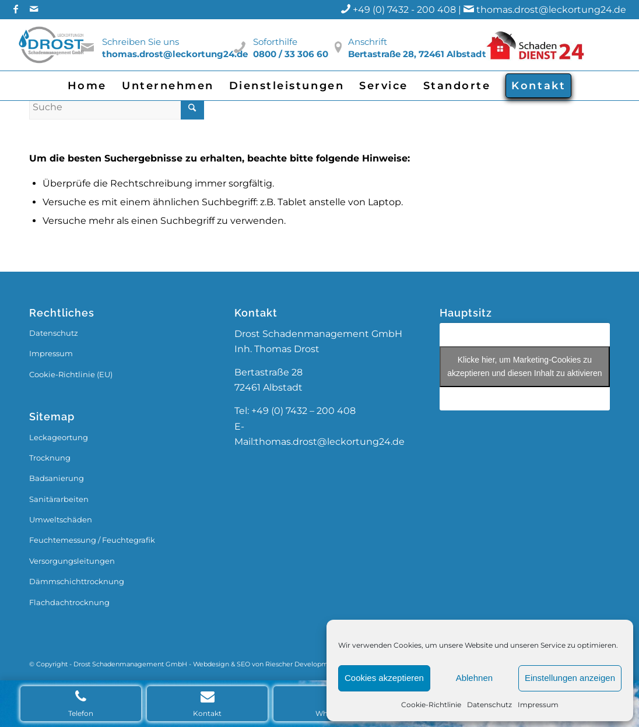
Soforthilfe (275, 41)
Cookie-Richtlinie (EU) (71, 374)
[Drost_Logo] (53, 45)
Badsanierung (56, 478)
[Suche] (116, 107)
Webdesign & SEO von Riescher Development (266, 664)
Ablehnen (474, 678)
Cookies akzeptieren (384, 678)
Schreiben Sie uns (140, 41)
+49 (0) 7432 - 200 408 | (414, 9)
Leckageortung (58, 437)
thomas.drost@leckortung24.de (551, 9)
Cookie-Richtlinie (431, 704)
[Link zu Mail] (34, 8)
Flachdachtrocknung (69, 602)
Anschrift (367, 41)
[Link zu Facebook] (16, 8)
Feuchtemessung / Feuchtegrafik (92, 540)
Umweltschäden (60, 519)
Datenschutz (489, 704)
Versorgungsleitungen (72, 561)
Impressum (538, 704)
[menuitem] (87, 85)
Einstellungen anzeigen (570, 678)
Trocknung (50, 457)
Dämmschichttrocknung (76, 581)
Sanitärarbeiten (59, 499)
